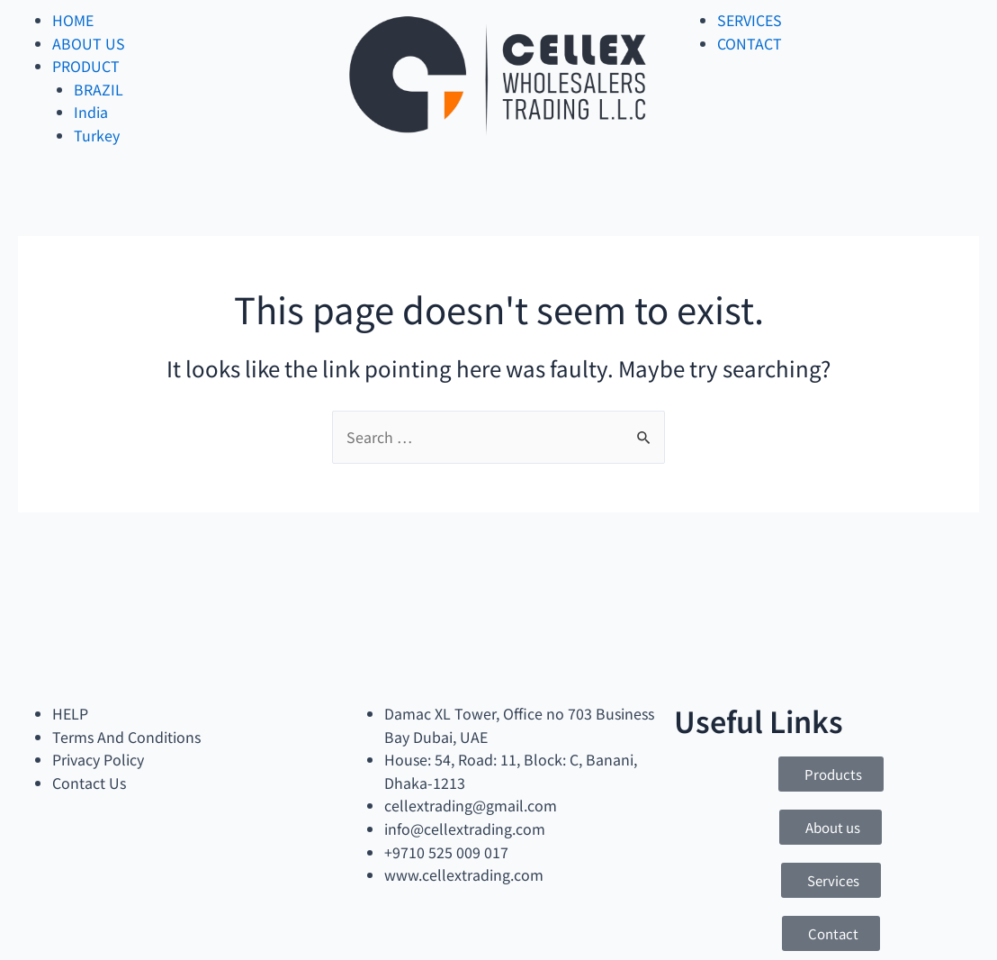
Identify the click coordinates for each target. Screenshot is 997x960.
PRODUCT (86, 66)
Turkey (97, 135)
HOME (73, 20)
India (91, 111)
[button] (831, 774)
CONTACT (749, 43)
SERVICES (749, 20)
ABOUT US (88, 43)
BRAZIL (98, 89)
